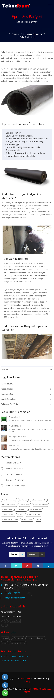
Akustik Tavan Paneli (33, 515)
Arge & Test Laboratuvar (36, 638)
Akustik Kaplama (36, 510)
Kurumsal (5, 638)
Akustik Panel (14, 417)
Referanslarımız (17, 638)
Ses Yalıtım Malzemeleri (33, 34)
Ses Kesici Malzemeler (38, 500)
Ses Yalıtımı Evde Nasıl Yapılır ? (13, 661)
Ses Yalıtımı (23, 500)
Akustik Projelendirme (10, 520)
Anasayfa (13, 34)
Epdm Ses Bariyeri (27, 37)
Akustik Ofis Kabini (11, 463)
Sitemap (27, 681)
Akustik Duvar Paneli (40, 505)
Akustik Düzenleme (9, 500)
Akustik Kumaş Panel (12, 468)
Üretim (4, 643)
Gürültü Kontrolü (8, 515)
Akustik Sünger (15, 426)
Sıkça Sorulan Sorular (17, 643)
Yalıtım (38, 520)
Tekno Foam (25, 678)
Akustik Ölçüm (24, 505)
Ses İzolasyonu (21, 510)
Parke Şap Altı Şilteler (17, 436)
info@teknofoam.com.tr (15, 598)
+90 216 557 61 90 (12, 593)
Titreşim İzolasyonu (9, 505)
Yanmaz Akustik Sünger (13, 485)
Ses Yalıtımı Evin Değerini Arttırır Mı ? (16, 656)
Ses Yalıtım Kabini (16, 445)
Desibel (20, 515)
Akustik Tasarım (27, 520)
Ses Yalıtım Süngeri (11, 474)
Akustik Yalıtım (7, 510)
